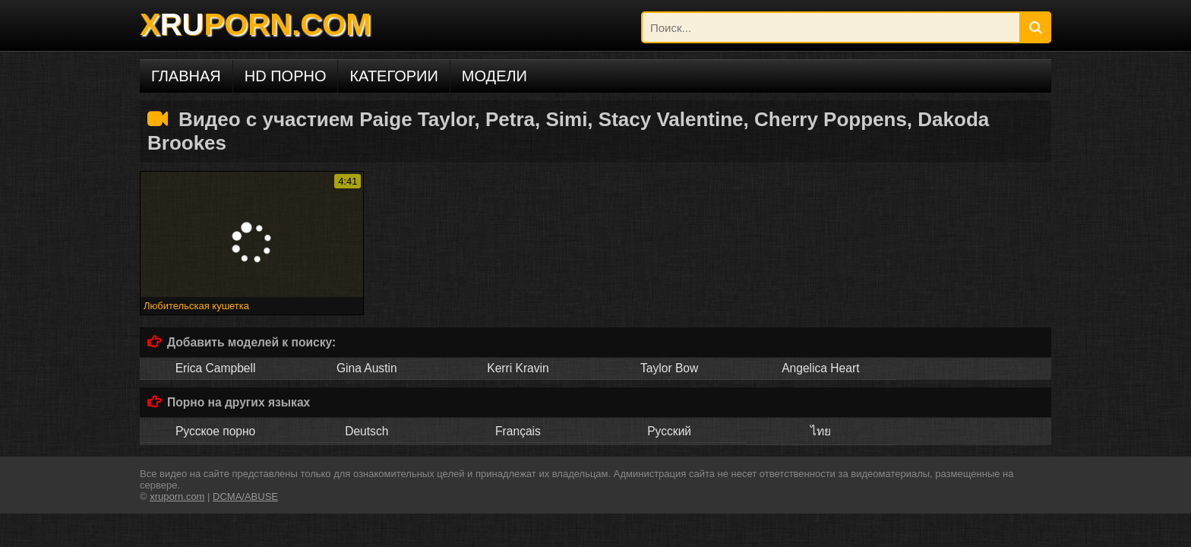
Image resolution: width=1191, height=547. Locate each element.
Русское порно (215, 431)
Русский (669, 431)
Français (518, 431)
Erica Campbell (215, 368)
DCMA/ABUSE (245, 496)
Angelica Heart (820, 368)
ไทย (820, 431)
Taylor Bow (669, 368)
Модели (494, 76)
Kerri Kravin (517, 368)
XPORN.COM (255, 24)
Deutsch (366, 431)
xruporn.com (177, 496)
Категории (393, 76)
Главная (186, 76)
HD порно (286, 76)
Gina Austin (366, 368)
